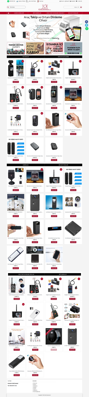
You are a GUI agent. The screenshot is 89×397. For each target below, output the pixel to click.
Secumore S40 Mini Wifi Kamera (54, 345)
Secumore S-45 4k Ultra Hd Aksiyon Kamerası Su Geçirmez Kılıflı (16, 77)
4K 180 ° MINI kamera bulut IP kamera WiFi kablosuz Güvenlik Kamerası (35, 212)
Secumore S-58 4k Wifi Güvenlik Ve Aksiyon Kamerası (54, 103)
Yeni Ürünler (25, 56)
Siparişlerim (35, 386)
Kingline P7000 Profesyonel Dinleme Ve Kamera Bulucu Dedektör (35, 77)
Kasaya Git (35, 390)
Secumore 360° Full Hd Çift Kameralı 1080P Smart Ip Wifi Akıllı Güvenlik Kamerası (73, 212)
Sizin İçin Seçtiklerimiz (63, 56)
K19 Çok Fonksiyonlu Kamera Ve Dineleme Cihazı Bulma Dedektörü (16, 103)
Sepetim (34, 388)
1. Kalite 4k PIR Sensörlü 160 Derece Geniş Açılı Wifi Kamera (16, 212)
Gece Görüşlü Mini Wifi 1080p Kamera (15, 186)
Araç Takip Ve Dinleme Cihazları (26, 274)
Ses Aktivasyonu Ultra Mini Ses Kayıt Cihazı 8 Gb (73, 238)
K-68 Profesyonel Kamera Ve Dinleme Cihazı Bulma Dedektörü (17, 294)
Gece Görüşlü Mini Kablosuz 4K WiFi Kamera (17, 345)
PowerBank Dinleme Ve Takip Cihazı (35, 320)
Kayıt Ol (34, 384)
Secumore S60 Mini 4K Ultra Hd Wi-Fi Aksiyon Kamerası (35, 103)
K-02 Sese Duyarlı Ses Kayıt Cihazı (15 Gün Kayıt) (35, 264)
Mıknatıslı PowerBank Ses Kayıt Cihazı (54, 264)
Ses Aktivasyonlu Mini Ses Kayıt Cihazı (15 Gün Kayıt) (54, 129)
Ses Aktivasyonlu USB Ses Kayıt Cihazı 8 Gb (16, 264)
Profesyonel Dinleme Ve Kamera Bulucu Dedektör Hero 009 (54, 320)
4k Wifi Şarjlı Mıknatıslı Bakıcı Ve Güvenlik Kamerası (16, 129)
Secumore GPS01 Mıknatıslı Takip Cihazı (54, 155)
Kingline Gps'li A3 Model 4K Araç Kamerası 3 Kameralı (54, 77)
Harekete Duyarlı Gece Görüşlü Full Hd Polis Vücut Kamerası (35, 129)
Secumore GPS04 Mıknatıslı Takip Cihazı (35, 155)
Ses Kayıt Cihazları (63, 164)
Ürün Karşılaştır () (36, 391)
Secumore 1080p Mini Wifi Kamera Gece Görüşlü (73, 129)
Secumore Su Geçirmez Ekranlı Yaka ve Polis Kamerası (73, 103)
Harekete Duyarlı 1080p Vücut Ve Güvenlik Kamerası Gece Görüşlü (16, 155)
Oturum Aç (35, 383)
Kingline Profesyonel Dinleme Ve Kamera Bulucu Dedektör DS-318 (73, 77)
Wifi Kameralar (63, 274)
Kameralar (25, 164)
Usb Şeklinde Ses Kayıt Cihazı (54, 238)
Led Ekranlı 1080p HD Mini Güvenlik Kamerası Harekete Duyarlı (54, 212)
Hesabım (34, 387)
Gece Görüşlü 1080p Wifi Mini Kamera (16, 371)
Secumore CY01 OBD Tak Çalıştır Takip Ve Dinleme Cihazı (72, 320)
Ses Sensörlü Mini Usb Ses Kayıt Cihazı (15, 238)
